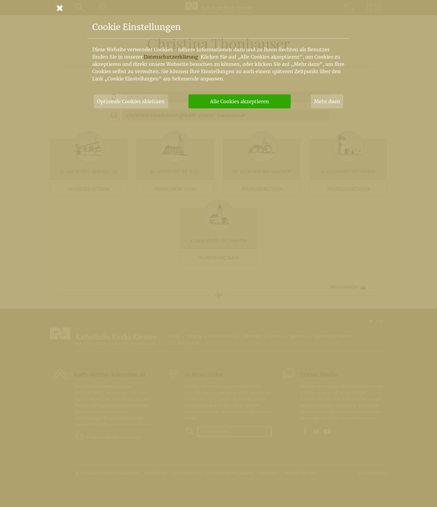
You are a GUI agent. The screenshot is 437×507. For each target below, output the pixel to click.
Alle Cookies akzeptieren (239, 101)
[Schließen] (218, 8)
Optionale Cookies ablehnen (131, 101)
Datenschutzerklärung (171, 57)
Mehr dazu (327, 101)
